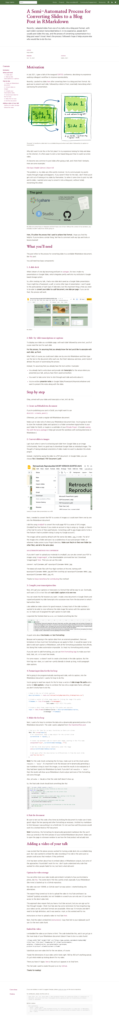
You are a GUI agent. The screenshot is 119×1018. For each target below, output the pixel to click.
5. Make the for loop (10, 98)
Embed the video (9, 107)
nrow (38, 731)
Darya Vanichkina (40, 577)
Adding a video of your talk (11, 103)
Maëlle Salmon (39, 168)
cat (31, 741)
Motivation (6, 70)
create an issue (62, 987)
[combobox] (27, 2)
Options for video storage (11, 105)
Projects (61, 2)
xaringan (66, 271)
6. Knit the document (10, 100)
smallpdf (41, 524)
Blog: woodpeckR (72, 2)
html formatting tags (69, 650)
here (48, 81)
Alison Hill (50, 168)
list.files (42, 700)
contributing (54, 577)
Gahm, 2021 (64, 58)
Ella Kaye (30, 168)
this (31, 256)
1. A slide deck (8, 74)
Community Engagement (88, 2)
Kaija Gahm (10, 2)
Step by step (6, 81)
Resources (102, 2)
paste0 (35, 741)
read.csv (46, 693)
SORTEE (60, 74)
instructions (56, 917)
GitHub (64, 964)
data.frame (39, 708)
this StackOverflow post (77, 723)
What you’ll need (8, 72)
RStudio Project (71, 427)
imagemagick (42, 557)
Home (55, 2)
